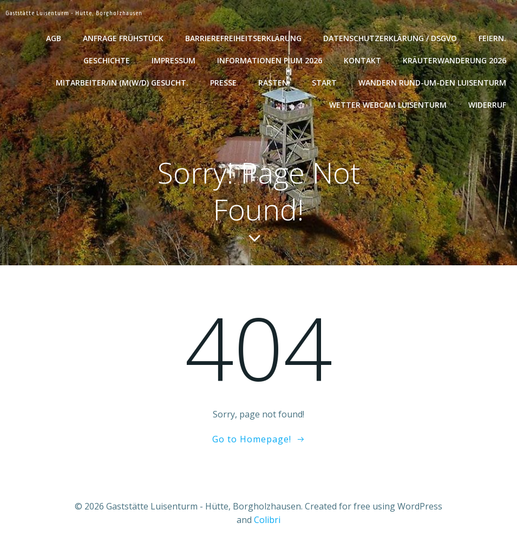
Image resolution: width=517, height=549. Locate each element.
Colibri (267, 520)
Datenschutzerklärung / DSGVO (390, 38)
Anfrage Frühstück (123, 38)
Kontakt (362, 60)
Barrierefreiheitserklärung (243, 38)
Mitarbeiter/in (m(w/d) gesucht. (122, 82)
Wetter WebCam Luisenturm (388, 105)
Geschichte (106, 60)
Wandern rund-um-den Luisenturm (432, 82)
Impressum (173, 60)
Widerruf (487, 105)
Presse (223, 82)
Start (324, 82)
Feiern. (492, 38)
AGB (53, 38)
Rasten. (274, 82)
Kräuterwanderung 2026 (454, 60)
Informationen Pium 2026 (269, 60)
